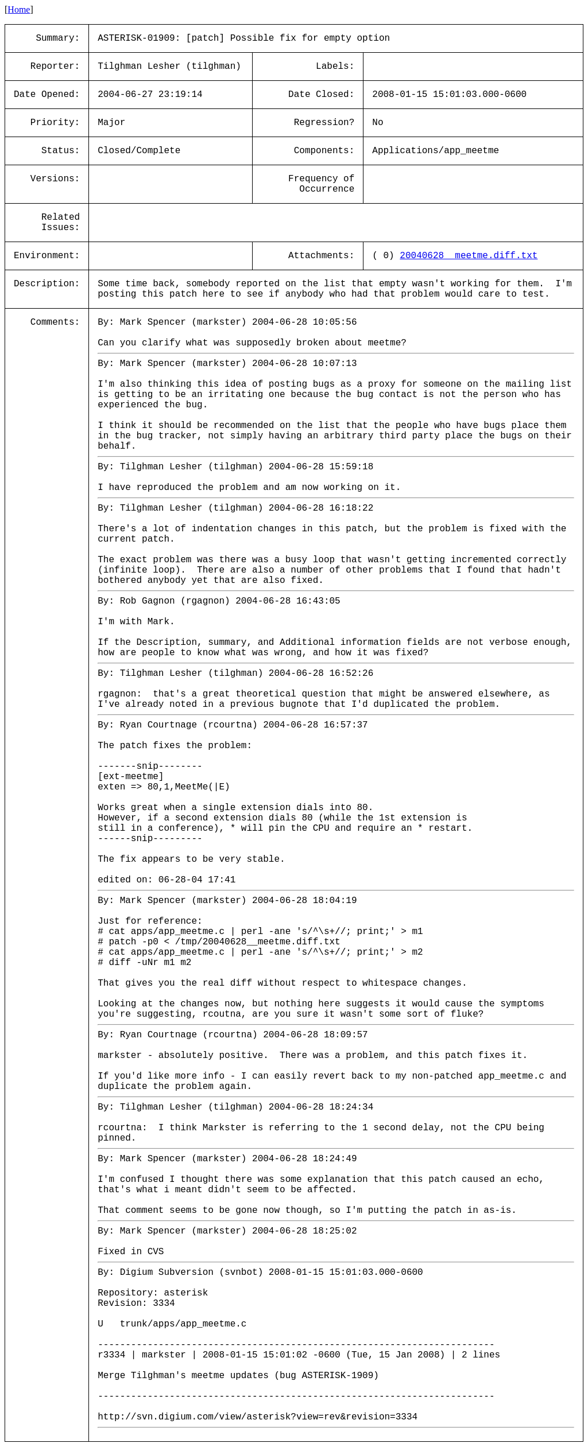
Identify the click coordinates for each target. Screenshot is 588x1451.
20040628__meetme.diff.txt (468, 256)
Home (18, 9)
